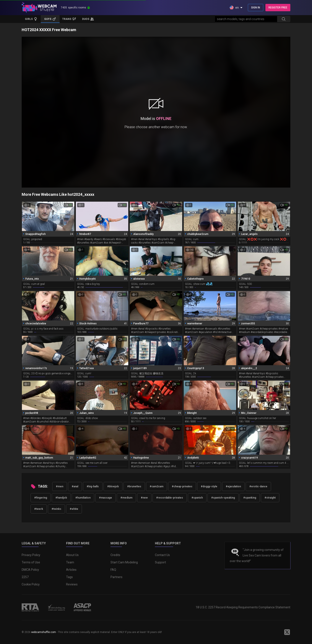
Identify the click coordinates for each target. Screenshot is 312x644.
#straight (270, 497)
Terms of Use (31, 562)
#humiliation (83, 497)
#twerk (38, 508)
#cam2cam (156, 486)
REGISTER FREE (277, 7)
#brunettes (134, 486)
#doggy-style (209, 486)
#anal (75, 486)
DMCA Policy (30, 569)
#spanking (249, 497)
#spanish (197, 497)
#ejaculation (233, 486)
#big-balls (93, 486)
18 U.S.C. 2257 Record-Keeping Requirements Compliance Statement (243, 607)
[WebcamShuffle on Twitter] (287, 632)
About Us (72, 554)
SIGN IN (255, 7)
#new (144, 497)
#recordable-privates (169, 497)
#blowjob (113, 486)
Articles (71, 569)
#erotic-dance (258, 486)
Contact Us (162, 554)
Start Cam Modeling (124, 562)
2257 (25, 577)
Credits (115, 554)
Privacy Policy (31, 554)
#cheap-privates (182, 486)
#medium (126, 497)
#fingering (40, 497)
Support (160, 562)
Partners (116, 577)
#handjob (61, 497)
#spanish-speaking (223, 497)
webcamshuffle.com (43, 632)
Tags (69, 577)
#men (59, 486)
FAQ (113, 569)
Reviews (72, 584)
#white (74, 508)
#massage (105, 497)
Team (70, 562)
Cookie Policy (31, 584)
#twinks (56, 508)
